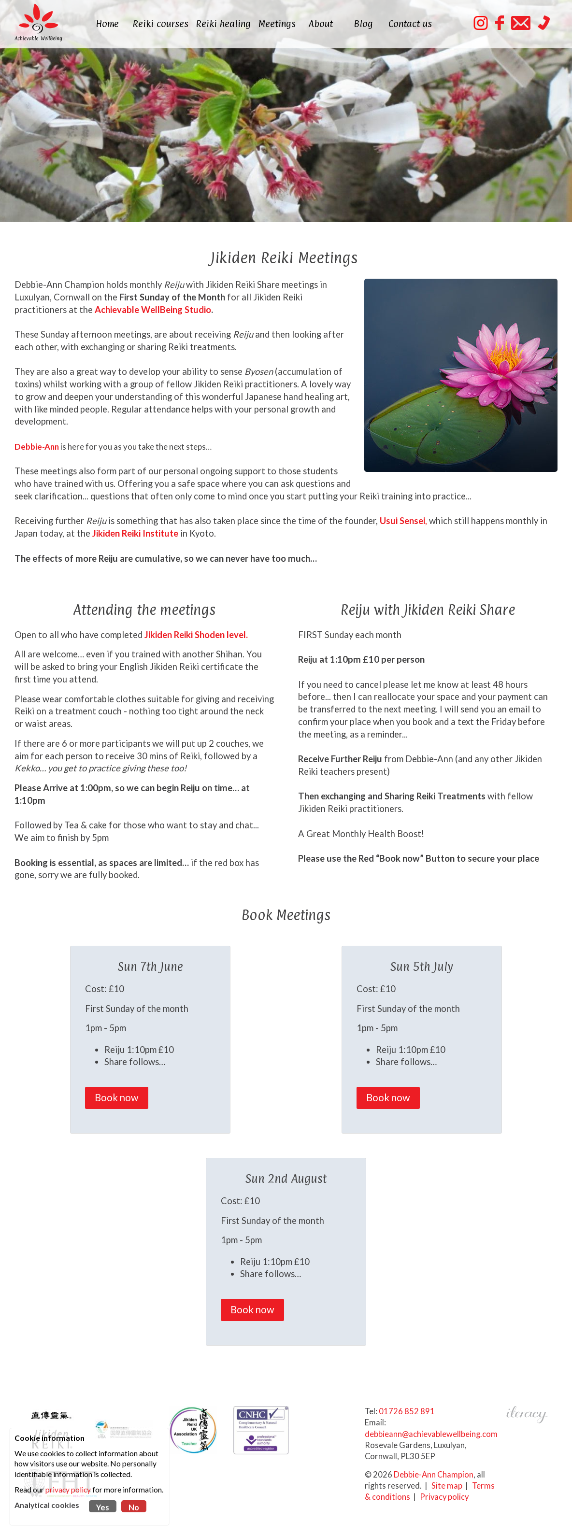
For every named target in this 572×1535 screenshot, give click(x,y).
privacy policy (68, 1489)
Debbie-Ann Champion (433, 1473)
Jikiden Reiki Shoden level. (196, 633)
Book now (117, 1096)
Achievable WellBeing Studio (152, 309)
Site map (446, 1485)
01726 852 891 (407, 1410)
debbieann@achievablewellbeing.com (431, 1433)
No (134, 1507)
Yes (102, 1507)
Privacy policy (444, 1496)
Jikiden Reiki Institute (135, 532)
